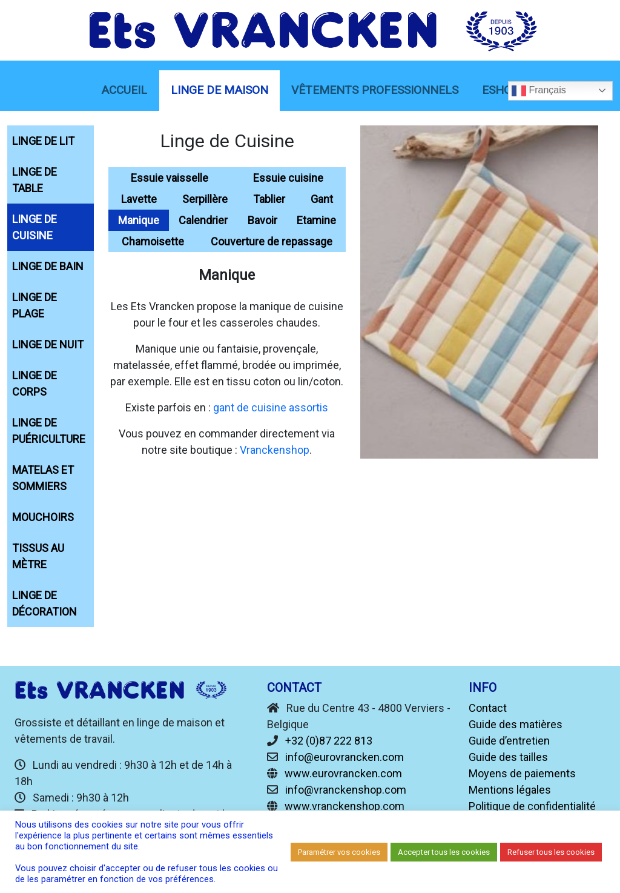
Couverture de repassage (271, 241)
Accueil (124, 90)
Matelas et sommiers (43, 478)
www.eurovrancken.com (343, 773)
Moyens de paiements (522, 773)
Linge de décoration (44, 603)
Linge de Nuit (48, 344)
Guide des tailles (508, 757)
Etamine (316, 220)
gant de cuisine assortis (270, 407)
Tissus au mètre (38, 556)
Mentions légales (510, 789)
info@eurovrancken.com (344, 757)
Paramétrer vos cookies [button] (339, 852)
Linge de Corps (34, 383)
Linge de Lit (43, 140)
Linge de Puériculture (48, 430)
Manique (138, 220)
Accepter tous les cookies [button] (444, 852)
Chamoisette (153, 241)
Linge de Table (34, 179)
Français (539, 91)
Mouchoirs (43, 517)
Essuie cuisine (288, 177)
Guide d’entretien (509, 740)
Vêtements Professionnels (374, 90)
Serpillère (205, 199)
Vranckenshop (274, 449)
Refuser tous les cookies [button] (551, 852)
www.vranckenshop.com (344, 806)
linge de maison (219, 90)
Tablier (269, 199)
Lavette (139, 199)
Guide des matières (515, 724)
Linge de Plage (34, 305)
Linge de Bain (48, 266)
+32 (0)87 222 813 (328, 740)
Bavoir (262, 220)
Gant (322, 199)
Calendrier (203, 220)
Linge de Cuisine (34, 227)
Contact (488, 708)
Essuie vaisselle (169, 177)
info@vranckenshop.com (345, 789)
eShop (500, 90)
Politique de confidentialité (532, 806)
